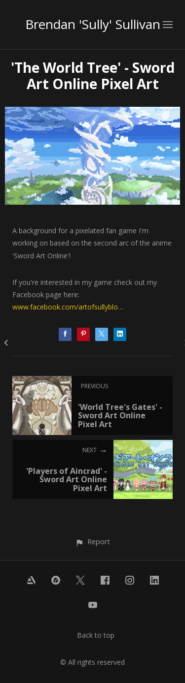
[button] (92, 541)
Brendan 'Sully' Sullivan (92, 24)
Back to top (95, 635)
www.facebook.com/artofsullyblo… (67, 306)
